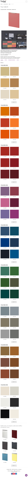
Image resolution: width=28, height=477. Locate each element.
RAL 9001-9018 (4, 384)
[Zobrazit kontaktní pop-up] (26, 475)
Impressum (20, 469)
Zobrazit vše (14, 465)
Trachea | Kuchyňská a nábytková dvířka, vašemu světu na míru (3, 1)
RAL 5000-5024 (4, 225)
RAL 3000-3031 (4, 145)
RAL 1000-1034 (4, 65)
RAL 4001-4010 (4, 185)
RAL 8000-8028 (4, 344)
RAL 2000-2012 (4, 105)
